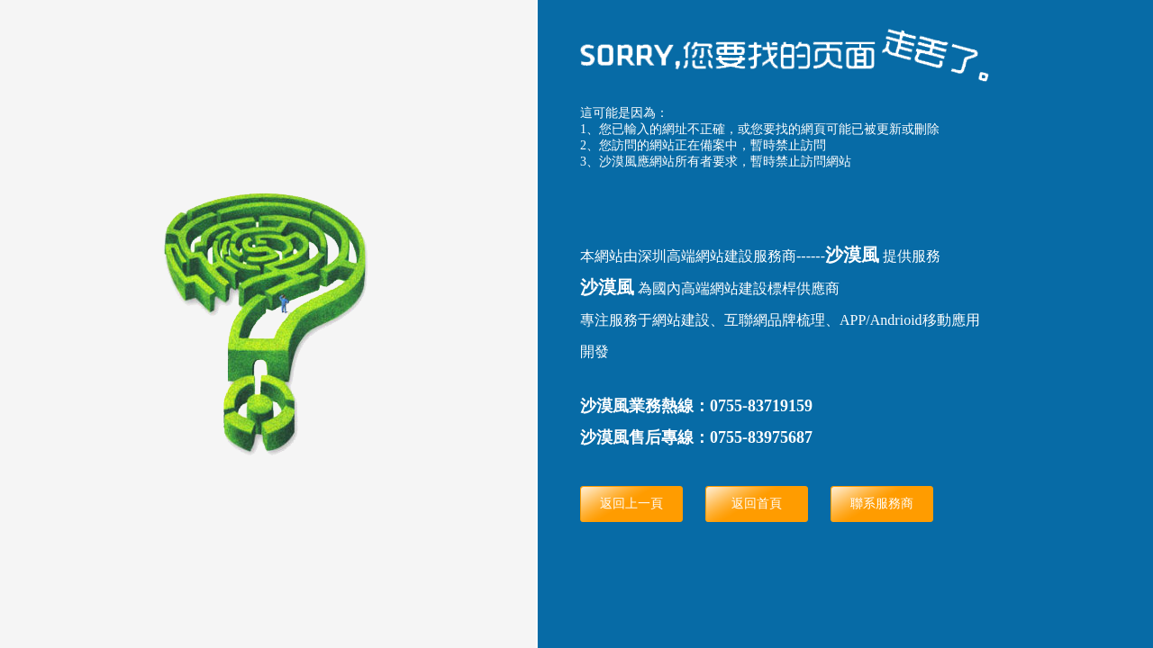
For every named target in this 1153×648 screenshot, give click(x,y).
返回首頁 (756, 503)
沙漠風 (852, 255)
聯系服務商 (881, 503)
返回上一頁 (631, 503)
